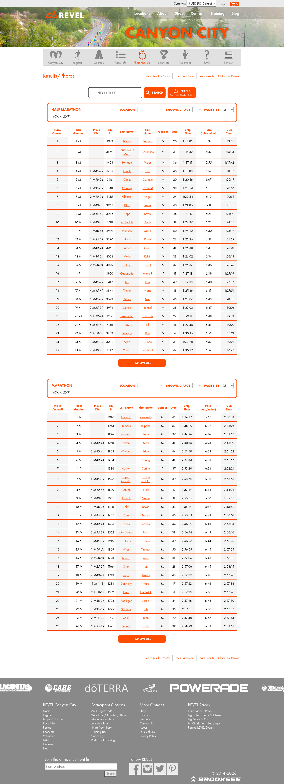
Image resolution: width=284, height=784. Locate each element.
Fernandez (126, 316)
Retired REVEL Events (201, 727)
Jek (127, 282)
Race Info (49, 723)
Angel (147, 197)
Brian (146, 451)
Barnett (127, 248)
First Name (148, 131)
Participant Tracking (103, 740)
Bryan (145, 507)
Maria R (147, 273)
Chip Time (188, 131)
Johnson (127, 231)
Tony (146, 434)
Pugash (126, 626)
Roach (127, 171)
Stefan (146, 498)
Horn (127, 239)
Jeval (148, 265)
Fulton (126, 443)
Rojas (126, 575)
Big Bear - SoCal (198, 719)
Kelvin (147, 256)
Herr (126, 592)
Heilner (126, 468)
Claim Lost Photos (228, 76)
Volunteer (49, 736)
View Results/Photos (158, 76)
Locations (142, 13)
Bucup (127, 141)
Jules (146, 532)
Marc (145, 583)
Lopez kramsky (126, 479)
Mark (147, 231)
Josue (147, 205)
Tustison (126, 490)
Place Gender (78, 131)
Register (48, 715)
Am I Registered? (101, 711)
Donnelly (126, 583)
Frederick (146, 592)
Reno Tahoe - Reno (200, 711)
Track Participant (184, 76)
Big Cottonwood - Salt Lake (204, 715)
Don (147, 333)
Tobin (146, 626)
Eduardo (147, 316)
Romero (126, 426)
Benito (146, 575)
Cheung (127, 188)
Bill (147, 325)
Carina (146, 468)
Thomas (146, 549)
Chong (127, 350)
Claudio (127, 197)
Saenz (126, 558)
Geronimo (147, 152)
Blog (235, 13)
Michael (148, 188)
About (162, 13)
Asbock (126, 498)
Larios (126, 524)
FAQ (46, 740)
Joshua (146, 541)
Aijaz (127, 342)
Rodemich (127, 222)
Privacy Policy (148, 736)
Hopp (126, 214)
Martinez (126, 434)
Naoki (146, 515)
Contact (197, 13)
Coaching (97, 736)
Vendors (145, 719)
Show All (143, 363)
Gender (163, 131)
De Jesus (127, 265)
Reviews (48, 744)
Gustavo (148, 179)
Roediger (126, 601)
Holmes (126, 541)
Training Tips (99, 732)
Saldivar (126, 609)
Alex (146, 558)
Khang (146, 460)
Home (47, 711)
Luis (146, 609)
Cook (126, 618)
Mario (147, 290)
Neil (147, 299)
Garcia (127, 308)
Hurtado (127, 162)
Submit (110, 773)
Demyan (127, 333)
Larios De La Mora (126, 152)
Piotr (147, 282)
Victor (147, 162)
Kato (126, 515)
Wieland (126, 451)
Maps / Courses (53, 719)
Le (126, 460)
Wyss (126, 549)
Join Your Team (100, 723)
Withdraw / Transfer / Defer (109, 715)
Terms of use (147, 732)
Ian (146, 566)
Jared (145, 601)
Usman (147, 342)
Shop (179, 13)
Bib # (110, 131)
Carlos (146, 524)
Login (223, 4)
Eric (147, 171)
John (146, 618)
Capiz (127, 179)
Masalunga (126, 532)
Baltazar (147, 141)
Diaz (127, 205)
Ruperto (146, 426)
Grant (147, 248)
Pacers (144, 715)
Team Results (206, 76)
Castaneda (126, 273)
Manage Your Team (103, 719)
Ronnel (147, 308)
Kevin (147, 214)
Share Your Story (101, 727)
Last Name (127, 131)
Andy (147, 222)
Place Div (96, 131)
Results (47, 727)
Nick (146, 490)
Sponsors (48, 732)
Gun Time (229, 131)
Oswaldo (146, 417)
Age (174, 131)
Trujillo (127, 290)
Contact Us (146, 723)
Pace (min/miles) (208, 131)
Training (217, 13)
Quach (127, 299)
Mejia (127, 256)
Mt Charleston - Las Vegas (204, 723)
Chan (126, 566)
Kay (127, 325)
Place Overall (57, 131)
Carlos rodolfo (145, 479)
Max (146, 443)
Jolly (126, 507)
